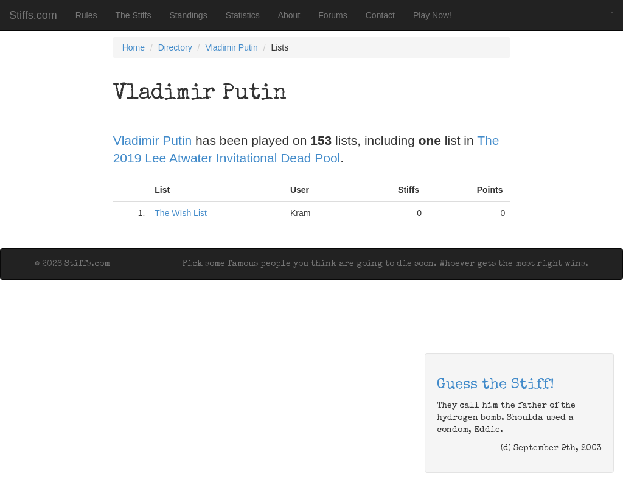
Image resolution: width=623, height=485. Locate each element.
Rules (86, 15)
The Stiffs (133, 15)
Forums (332, 15)
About (289, 15)
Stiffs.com (33, 15)
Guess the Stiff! (495, 385)
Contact (380, 15)
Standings (188, 15)
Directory (175, 47)
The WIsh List (181, 213)
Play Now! (432, 15)
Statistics (243, 15)
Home (133, 47)
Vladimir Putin (231, 47)
